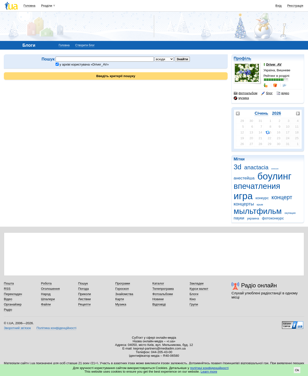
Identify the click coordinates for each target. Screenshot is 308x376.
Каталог (158, 283)
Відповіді (159, 304)
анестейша (244, 178)
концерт (281, 197)
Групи (194, 304)
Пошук (83, 283)
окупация (289, 212)
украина (253, 218)
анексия (274, 169)
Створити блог (85, 45)
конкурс (262, 198)
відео (282, 93)
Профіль (242, 58)
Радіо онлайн (259, 285)
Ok (297, 370)
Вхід (279, 5)
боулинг (274, 176)
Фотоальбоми (162, 294)
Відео (8, 299)
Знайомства (124, 294)
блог (266, 93)
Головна (29, 5)
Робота (46, 283)
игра (243, 196)
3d (237, 167)
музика (241, 98)
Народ (46, 294)
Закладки (197, 283)
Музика (120, 304)
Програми (122, 283)
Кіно (193, 299)
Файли (46, 304)
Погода (83, 288)
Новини (158, 299)
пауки (239, 218)
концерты (244, 203)
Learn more (209, 371)
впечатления (257, 186)
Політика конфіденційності (56, 328)
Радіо (8, 309)
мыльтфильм (258, 211)
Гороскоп (122, 288)
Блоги (194, 294)
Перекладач (13, 294)
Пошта (9, 283)
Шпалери (48, 299)
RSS (7, 288)
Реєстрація (295, 5)
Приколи (84, 294)
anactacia (256, 167)
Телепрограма (163, 288)
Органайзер (12, 304)
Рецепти (84, 304)
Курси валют (199, 288)
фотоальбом (245, 93)
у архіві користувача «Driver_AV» (82, 64)
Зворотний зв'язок (17, 328)
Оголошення (50, 288)
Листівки (84, 299)
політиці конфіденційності (209, 368)
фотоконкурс (273, 218)
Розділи (46, 5)
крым (260, 204)
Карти (119, 299)
